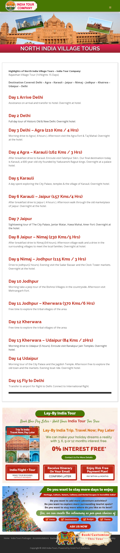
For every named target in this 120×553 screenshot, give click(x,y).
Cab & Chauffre (76, 538)
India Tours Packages (21, 538)
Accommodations (41, 538)
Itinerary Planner (93, 538)
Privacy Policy (109, 538)
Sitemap (60, 541)
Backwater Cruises (59, 538)
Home (7, 538)
